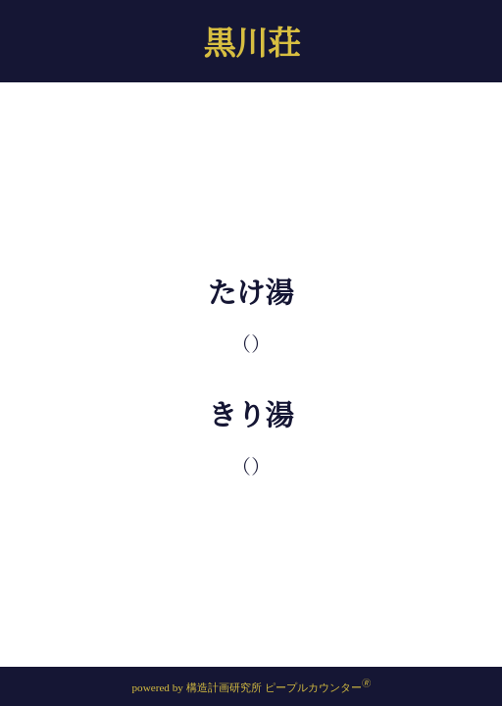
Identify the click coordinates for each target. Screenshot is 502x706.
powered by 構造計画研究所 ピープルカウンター (250, 687)
